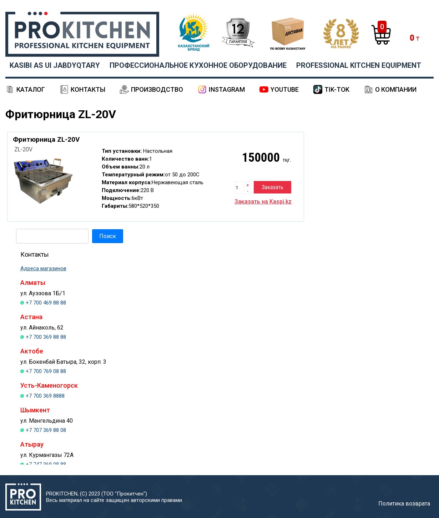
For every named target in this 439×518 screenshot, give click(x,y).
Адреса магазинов (43, 268)
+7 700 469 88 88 (46, 303)
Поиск (107, 236)
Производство (157, 89)
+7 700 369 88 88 (46, 337)
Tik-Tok (336, 89)
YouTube (285, 89)
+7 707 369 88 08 (46, 430)
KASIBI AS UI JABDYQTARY (55, 65)
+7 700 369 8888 (45, 396)
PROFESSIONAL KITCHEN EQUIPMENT (358, 65)
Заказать (272, 187)
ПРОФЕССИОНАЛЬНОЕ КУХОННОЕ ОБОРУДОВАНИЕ (198, 65)
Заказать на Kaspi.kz (263, 201)
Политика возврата (404, 503)
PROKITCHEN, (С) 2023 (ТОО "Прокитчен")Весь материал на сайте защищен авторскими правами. (114, 497)
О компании (396, 89)
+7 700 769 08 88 (46, 371)
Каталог (30, 89)
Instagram (227, 89)
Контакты (88, 89)
